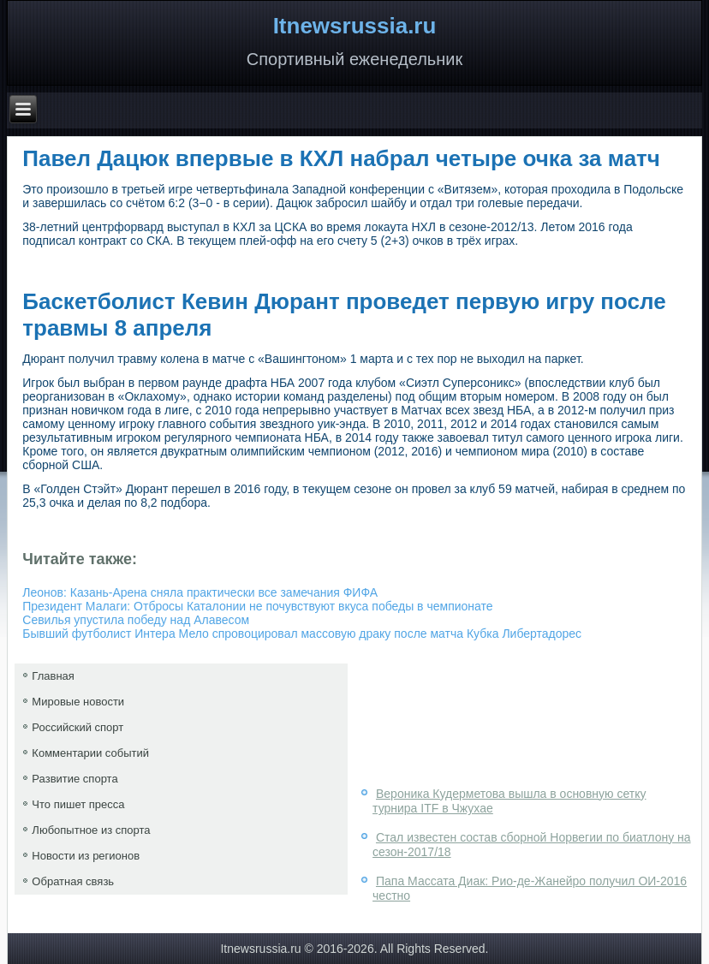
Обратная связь (73, 881)
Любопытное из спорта (91, 830)
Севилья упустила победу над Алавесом (135, 620)
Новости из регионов (86, 855)
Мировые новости (78, 701)
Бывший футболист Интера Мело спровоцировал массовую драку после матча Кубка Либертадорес (301, 633)
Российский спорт (77, 727)
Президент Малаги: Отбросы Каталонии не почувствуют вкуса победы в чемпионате (257, 606)
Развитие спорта (74, 778)
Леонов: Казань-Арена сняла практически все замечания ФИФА (200, 592)
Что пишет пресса (78, 804)
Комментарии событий (90, 753)
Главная (53, 675)
